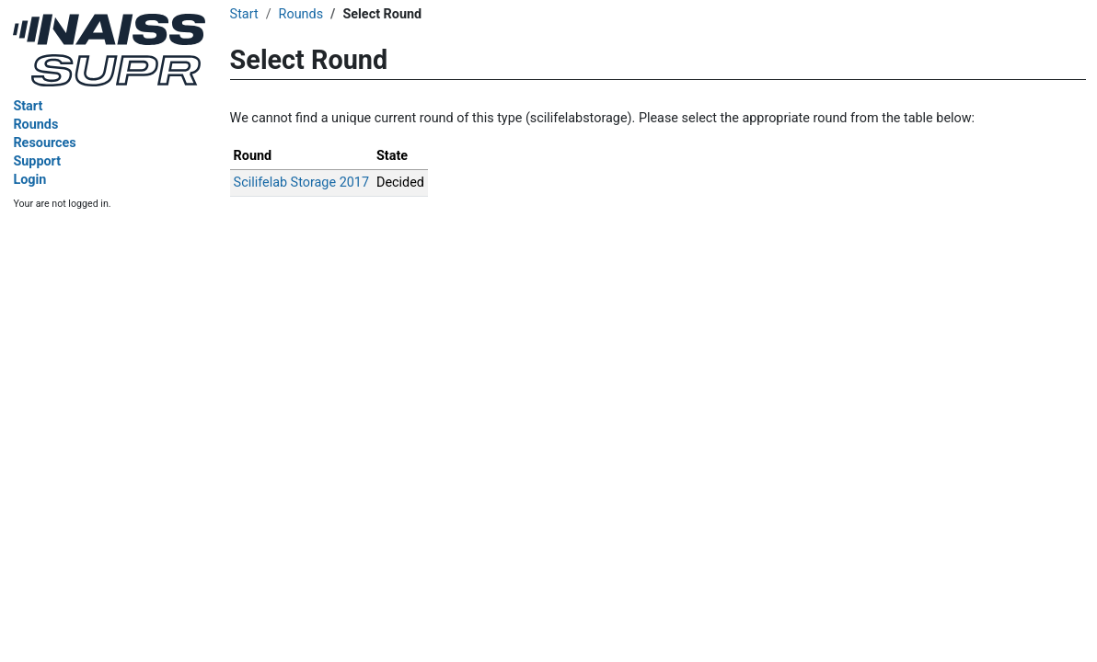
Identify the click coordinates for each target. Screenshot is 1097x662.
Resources (44, 143)
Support (37, 161)
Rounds (35, 124)
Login (29, 180)
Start (27, 106)
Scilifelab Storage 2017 (301, 182)
